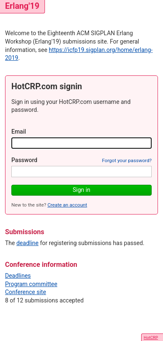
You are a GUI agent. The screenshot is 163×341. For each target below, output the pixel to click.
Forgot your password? (127, 160)
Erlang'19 (22, 6)
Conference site (25, 292)
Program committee (31, 284)
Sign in (81, 189)
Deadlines (18, 275)
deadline (27, 243)
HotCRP (151, 337)
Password (24, 160)
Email (18, 131)
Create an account (67, 205)
